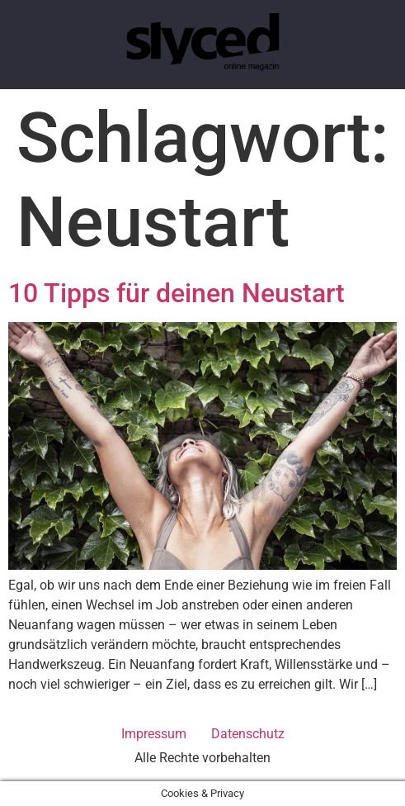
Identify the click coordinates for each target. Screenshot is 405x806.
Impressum (153, 734)
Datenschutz (248, 734)
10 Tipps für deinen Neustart (176, 293)
